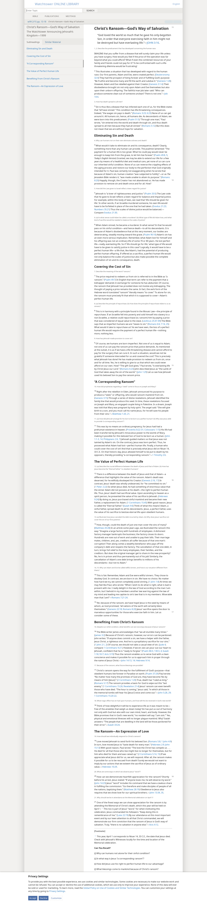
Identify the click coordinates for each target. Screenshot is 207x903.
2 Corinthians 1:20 (127, 680)
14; (101, 439)
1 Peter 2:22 (101, 486)
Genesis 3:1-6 (156, 84)
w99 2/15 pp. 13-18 (35, 21)
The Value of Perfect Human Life (43, 71)
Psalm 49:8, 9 (160, 155)
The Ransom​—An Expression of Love (45, 86)
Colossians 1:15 (152, 429)
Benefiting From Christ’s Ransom (43, 78)
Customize (56, 898)
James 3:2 (99, 635)
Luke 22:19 (122, 815)
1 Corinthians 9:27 (113, 647)
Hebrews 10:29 (109, 766)
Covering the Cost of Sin (39, 56)
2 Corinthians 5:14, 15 (149, 754)
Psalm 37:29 (152, 673)
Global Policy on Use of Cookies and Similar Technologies (111, 888)
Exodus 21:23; (160, 206)
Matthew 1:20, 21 (121, 413)
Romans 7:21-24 (120, 597)
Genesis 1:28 (164, 81)
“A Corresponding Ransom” (40, 63)
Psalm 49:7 (110, 279)
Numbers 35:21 (101, 209)
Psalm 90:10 (150, 234)
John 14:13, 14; (128, 660)
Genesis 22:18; (115, 609)
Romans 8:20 (129, 609)
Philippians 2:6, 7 (111, 439)
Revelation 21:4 (131, 686)
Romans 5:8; (155, 741)
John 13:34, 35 (156, 792)
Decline (43, 898)
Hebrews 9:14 (142, 660)
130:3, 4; (158, 651)
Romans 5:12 (148, 125)
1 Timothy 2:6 (159, 455)
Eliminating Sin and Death (39, 48)
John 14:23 (100, 783)
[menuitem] (179, 10)
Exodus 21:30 (110, 212)
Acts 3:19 (108, 654)
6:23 (148, 113)
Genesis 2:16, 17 (150, 480)
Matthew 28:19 (131, 789)
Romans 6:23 (127, 368)
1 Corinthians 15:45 (137, 502)
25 (167, 324)
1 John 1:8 (154, 581)
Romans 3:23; (139, 113)
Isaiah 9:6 (128, 505)
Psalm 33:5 (150, 193)
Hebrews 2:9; (158, 744)
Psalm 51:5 (133, 119)
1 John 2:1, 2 (101, 644)
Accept (32, 898)
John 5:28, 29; (164, 692)
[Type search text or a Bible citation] (52, 10)
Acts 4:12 (153, 824)
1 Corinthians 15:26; (113, 686)
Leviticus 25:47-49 (151, 320)
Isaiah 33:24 (114, 724)
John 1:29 (142, 372)
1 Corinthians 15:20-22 (105, 695)
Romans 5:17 (101, 683)
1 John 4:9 (166, 741)
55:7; (101, 654)
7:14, (163, 324)
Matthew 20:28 (102, 527)
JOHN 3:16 (153, 42)
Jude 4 (163, 644)
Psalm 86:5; (148, 651)
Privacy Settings (57, 891)
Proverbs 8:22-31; (135, 429)
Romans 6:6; (154, 324)
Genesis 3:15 (101, 398)
